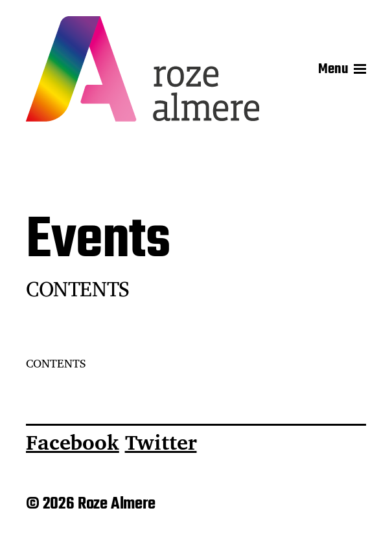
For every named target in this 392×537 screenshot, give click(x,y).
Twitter (161, 442)
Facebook (72, 442)
